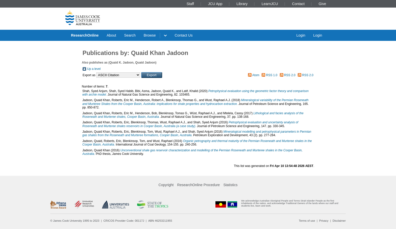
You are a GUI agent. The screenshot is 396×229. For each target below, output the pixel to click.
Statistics (230, 185)
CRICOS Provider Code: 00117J (124, 220)
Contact (298, 4)
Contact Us (184, 35)
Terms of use (307, 220)
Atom (255, 75)
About (111, 35)
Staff (190, 4)
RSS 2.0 (289, 75)
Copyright (166, 185)
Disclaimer (339, 220)
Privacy (324, 220)
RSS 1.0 (272, 75)
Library (241, 4)
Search (130, 35)
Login (300, 35)
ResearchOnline (85, 35)
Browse (150, 35)
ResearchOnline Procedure (198, 185)
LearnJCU (270, 4)
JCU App (215, 4)
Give (322, 4)
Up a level (94, 69)
